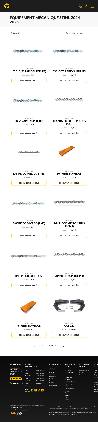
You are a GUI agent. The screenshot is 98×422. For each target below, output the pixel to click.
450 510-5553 (16, 383)
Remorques (54, 364)
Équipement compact (68, 378)
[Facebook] (32, 390)
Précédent (39, 345)
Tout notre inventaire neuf (69, 371)
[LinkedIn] (42, 390)
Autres (67, 395)
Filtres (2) (15, 33)
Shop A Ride (24, 410)
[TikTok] (39, 390)
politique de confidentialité (85, 412)
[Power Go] (28, 413)
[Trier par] (76, 33)
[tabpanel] (34, 378)
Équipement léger (70, 381)
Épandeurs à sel (69, 388)
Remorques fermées (52, 377)
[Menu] (92, 6)
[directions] (86, 6)
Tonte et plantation (67, 392)
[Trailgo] (6, 6)
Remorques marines (52, 381)
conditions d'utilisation (55, 414)
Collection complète (68, 398)
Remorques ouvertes (52, 373)
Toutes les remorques (52, 369)
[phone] (80, 6)
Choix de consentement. (70, 414)
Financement (53, 385)
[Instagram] (35, 390)
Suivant (60, 345)
